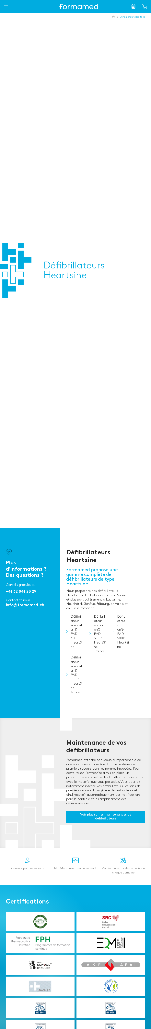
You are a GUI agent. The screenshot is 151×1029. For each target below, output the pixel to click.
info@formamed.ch (25, 605)
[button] (6, 7)
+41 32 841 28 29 (21, 592)
